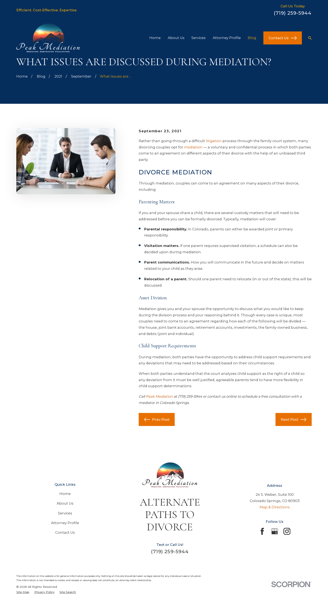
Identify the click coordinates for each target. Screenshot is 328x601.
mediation (193, 147)
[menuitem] (22, 592)
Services (65, 513)
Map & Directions (275, 507)
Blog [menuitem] (252, 38)
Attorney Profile (65, 523)
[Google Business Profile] (274, 531)
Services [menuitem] (198, 38)
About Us (65, 503)
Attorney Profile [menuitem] (227, 38)
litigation (214, 141)
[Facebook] (262, 531)
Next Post (293, 419)
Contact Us (283, 38)
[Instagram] (286, 531)
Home (65, 494)
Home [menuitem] (155, 38)
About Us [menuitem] (176, 38)
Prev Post (156, 419)
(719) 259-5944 (293, 13)
